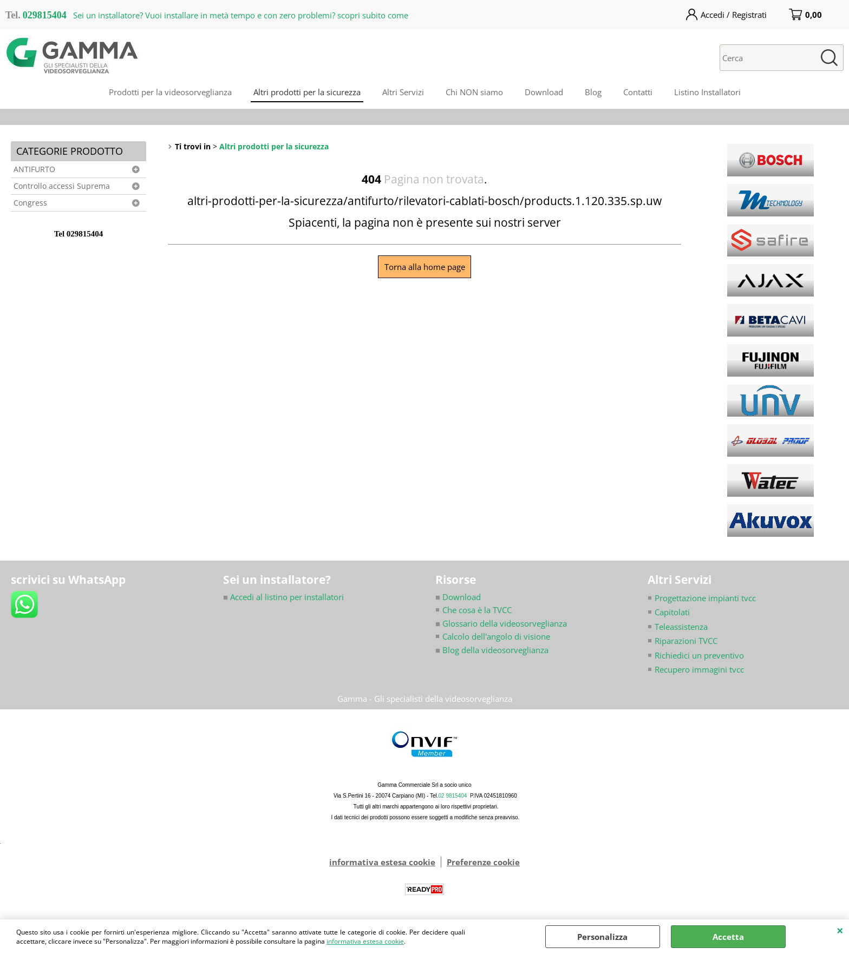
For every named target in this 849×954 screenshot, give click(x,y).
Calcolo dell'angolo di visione (496, 636)
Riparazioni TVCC (686, 640)
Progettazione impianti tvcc (705, 598)
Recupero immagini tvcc (699, 669)
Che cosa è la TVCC (477, 609)
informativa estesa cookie (365, 941)
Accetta (728, 936)
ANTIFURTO (34, 169)
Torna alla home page (424, 266)
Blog (593, 92)
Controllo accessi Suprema (62, 186)
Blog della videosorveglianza (491, 649)
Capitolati (672, 612)
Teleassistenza (681, 626)
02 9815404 (453, 796)
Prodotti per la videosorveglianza (170, 92)
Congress (30, 203)
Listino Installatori (707, 92)
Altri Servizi (403, 92)
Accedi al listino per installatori (283, 596)
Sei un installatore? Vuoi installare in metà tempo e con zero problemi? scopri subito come (240, 15)
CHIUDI (840, 930)
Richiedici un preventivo (699, 655)
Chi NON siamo (474, 92)
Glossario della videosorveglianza (501, 623)
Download (544, 92)
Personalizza (602, 936)
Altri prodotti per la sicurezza (307, 92)
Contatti (637, 92)
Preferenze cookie (483, 862)
